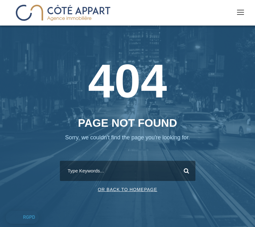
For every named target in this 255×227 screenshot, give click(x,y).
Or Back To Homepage (127, 189)
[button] (22, 217)
